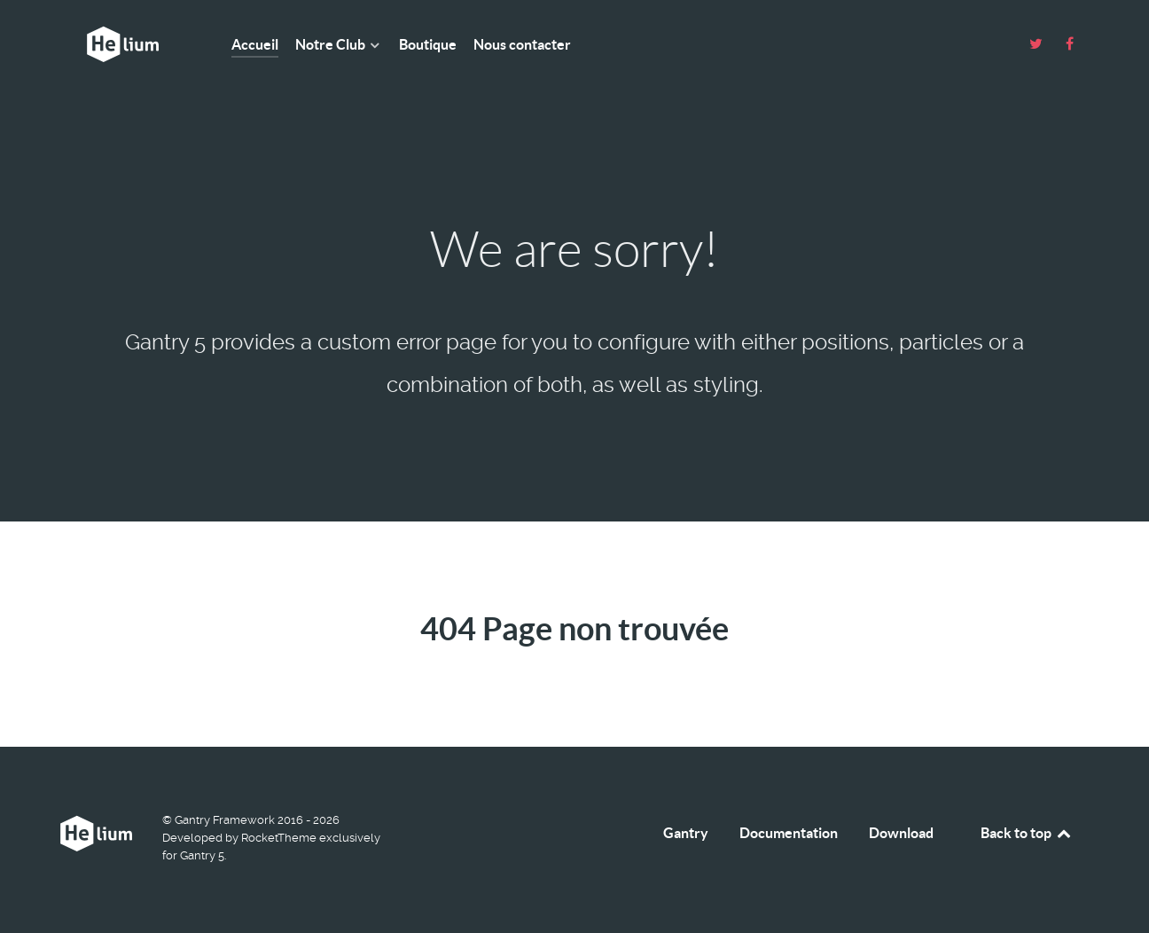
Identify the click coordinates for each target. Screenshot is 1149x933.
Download (901, 833)
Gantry (685, 833)
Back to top (1027, 833)
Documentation (788, 833)
